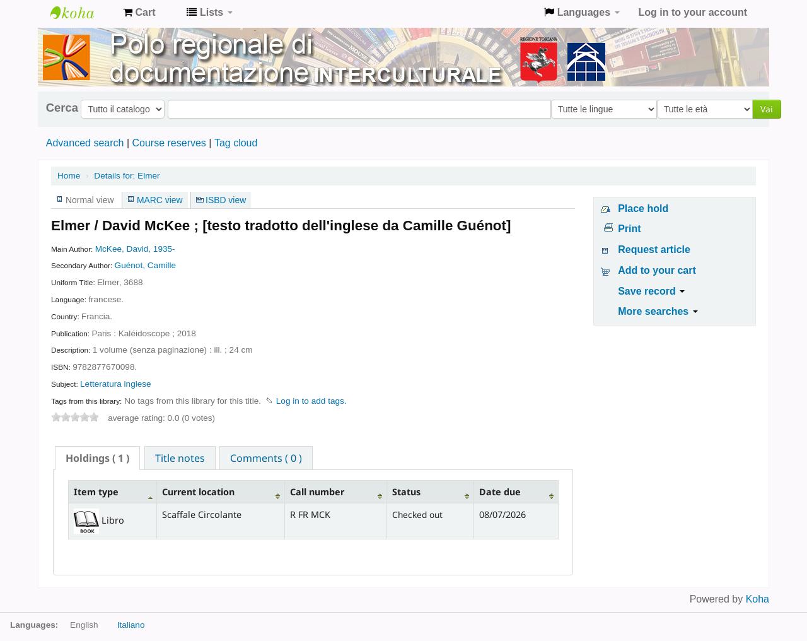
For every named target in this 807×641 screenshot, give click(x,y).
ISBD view (226, 200)
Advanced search (85, 143)
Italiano (131, 625)
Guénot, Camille (145, 265)
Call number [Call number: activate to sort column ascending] (317, 492)
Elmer (127, 175)
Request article (654, 249)
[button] (139, 12)
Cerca (62, 108)
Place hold (643, 208)
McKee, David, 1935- (135, 249)
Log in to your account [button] (693, 12)
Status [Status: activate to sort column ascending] (406, 492)
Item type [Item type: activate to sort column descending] (96, 492)
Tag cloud (236, 143)
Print (629, 228)
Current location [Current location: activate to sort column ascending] (198, 492)
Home (68, 175)
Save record (651, 291)
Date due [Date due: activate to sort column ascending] (500, 492)
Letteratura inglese (115, 384)
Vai (766, 109)
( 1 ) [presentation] (97, 458)
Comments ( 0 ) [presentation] (266, 458)
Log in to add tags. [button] (311, 401)
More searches (658, 311)
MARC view (160, 200)
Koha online (81, 12)
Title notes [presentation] (180, 458)
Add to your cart (657, 270)
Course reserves (169, 143)
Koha (757, 599)
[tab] (97, 458)
